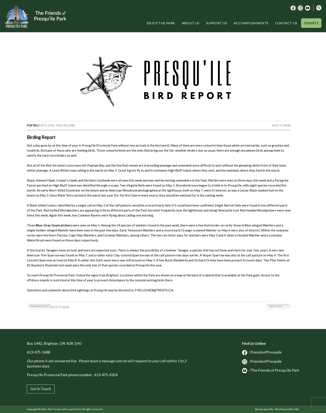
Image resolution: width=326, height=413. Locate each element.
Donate (311, 23)
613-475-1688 (38, 352)
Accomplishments (251, 23)
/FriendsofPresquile (262, 352)
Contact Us (286, 23)
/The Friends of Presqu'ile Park (270, 370)
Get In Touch (40, 389)
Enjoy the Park (161, 23)
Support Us (216, 23)
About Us (190, 23)
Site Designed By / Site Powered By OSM (277, 409)
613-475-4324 (105, 375)
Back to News (281, 125)
